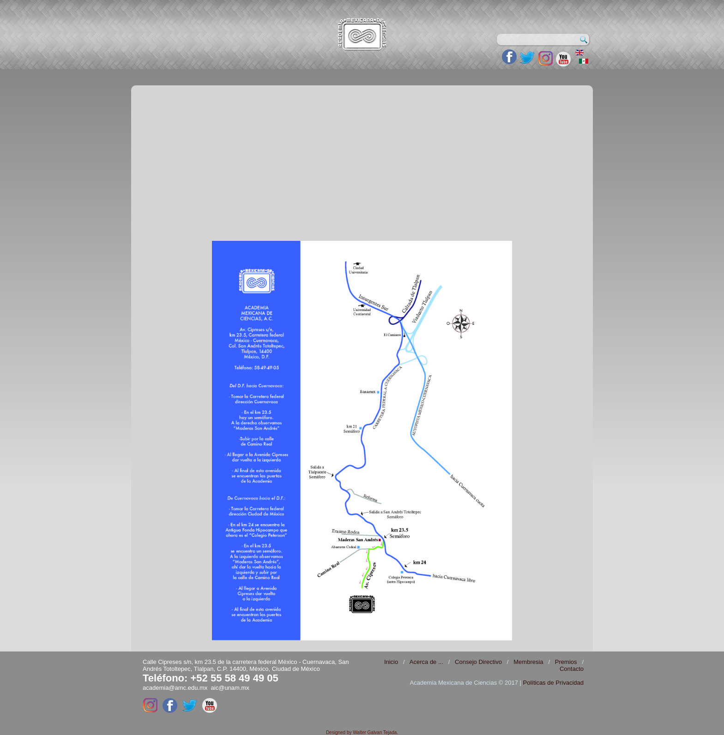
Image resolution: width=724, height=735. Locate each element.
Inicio (391, 661)
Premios (566, 661)
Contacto (572, 668)
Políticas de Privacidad (553, 682)
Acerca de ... (426, 661)
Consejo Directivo (478, 661)
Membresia (528, 661)
